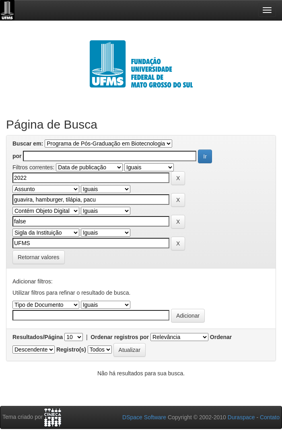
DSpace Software (144, 417)
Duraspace (241, 417)
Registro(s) (71, 349)
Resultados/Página (37, 337)
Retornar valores (39, 257)
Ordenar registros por (120, 337)
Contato (270, 417)
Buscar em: (27, 143)
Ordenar (221, 337)
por (17, 156)
